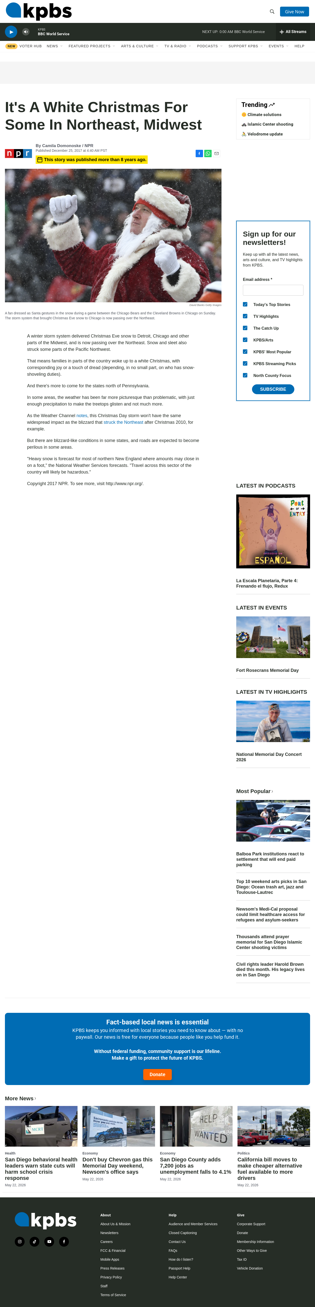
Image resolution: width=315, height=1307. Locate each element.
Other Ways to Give (252, 1251)
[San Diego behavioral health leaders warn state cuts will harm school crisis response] (41, 1126)
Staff (104, 1286)
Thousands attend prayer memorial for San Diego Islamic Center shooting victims (269, 942)
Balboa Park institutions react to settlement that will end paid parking (270, 859)
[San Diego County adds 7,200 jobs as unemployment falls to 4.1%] (196, 1126)
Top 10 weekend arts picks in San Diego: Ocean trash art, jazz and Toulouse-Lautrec (271, 887)
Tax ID (242, 1259)
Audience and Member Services (193, 1224)
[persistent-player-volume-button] (26, 35)
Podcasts (207, 51)
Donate (157, 1074)
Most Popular (255, 791)
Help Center (178, 1277)
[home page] (38, 13)
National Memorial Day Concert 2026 (269, 757)
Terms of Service (113, 1295)
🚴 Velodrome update (262, 134)
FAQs (173, 1251)
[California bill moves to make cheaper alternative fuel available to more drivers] (273, 1126)
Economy (90, 1153)
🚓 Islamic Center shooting (267, 124)
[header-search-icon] (272, 13)
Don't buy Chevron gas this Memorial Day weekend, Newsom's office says (117, 1165)
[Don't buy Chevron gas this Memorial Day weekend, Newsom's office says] (118, 1126)
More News (21, 1098)
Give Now (295, 13)
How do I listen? (181, 1259)
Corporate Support (251, 1224)
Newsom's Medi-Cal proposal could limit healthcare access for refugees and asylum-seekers (270, 914)
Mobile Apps (109, 1259)
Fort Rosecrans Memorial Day (267, 670)
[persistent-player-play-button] (11, 36)
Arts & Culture (137, 51)
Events (276, 51)
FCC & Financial (113, 1251)
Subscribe (273, 389)
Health (10, 1153)
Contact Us (177, 1242)
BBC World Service (53, 38)
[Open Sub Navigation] (62, 51)
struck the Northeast (123, 422)
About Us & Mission (115, 1224)
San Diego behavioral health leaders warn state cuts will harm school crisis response (41, 1168)
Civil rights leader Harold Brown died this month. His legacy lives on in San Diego (270, 970)
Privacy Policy (111, 1277)
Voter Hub (30, 51)
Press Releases (112, 1268)
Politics (243, 1153)
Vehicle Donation (250, 1268)
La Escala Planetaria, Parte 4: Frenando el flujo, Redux (267, 583)
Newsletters (109, 1233)
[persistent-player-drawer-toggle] (293, 36)
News (52, 51)
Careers (106, 1242)
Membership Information (255, 1242)
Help (300, 51)
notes (82, 415)
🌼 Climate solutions (261, 114)
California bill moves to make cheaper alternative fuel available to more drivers (269, 1168)
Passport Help (179, 1268)
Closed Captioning (183, 1233)
